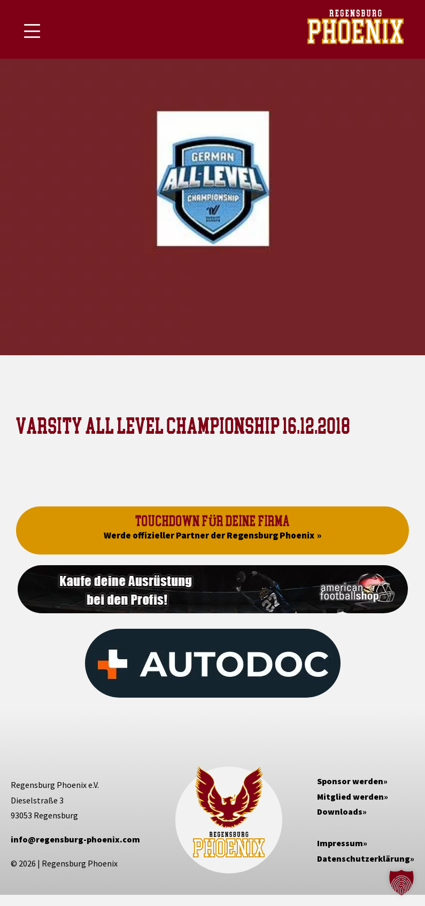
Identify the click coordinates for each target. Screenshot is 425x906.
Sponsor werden (350, 781)
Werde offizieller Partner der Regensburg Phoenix (209, 535)
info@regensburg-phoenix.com (75, 839)
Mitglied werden (350, 796)
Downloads (339, 811)
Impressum (340, 843)
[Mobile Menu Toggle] (32, 31)
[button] (401, 882)
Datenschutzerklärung (363, 858)
